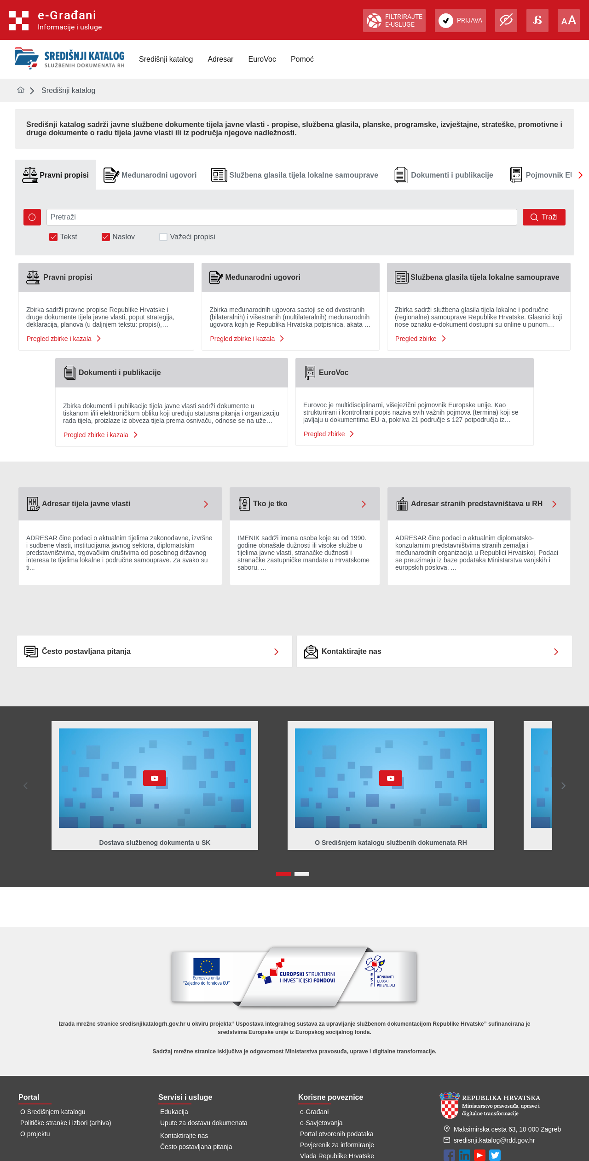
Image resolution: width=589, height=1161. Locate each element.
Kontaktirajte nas (184, 1135)
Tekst (68, 237)
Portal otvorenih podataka (337, 1134)
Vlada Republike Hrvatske (337, 1156)
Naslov (123, 237)
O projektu (35, 1134)
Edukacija (174, 1111)
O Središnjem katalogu (53, 1111)
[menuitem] (166, 59)
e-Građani (314, 1111)
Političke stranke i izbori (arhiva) (65, 1122)
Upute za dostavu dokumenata (204, 1122)
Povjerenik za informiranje (337, 1145)
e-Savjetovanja (321, 1122)
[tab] (55, 175)
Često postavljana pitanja (196, 1146)
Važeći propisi (192, 237)
